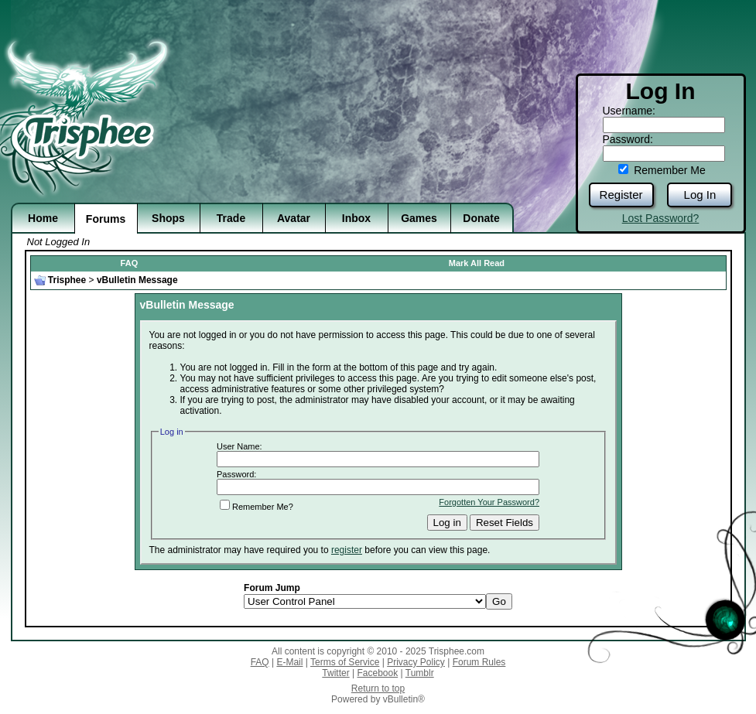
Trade (231, 218)
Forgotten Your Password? (489, 502)
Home (43, 218)
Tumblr (419, 673)
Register (621, 194)
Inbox (356, 218)
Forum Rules (479, 662)
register (346, 550)
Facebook (377, 673)
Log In (700, 194)
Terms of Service (344, 662)
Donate (481, 218)
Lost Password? (661, 218)
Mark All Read (477, 263)
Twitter (335, 673)
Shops (168, 218)
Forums (105, 219)
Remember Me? (256, 506)
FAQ (130, 263)
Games (419, 218)
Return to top (378, 688)
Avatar (293, 218)
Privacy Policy (416, 662)
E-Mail (289, 662)
